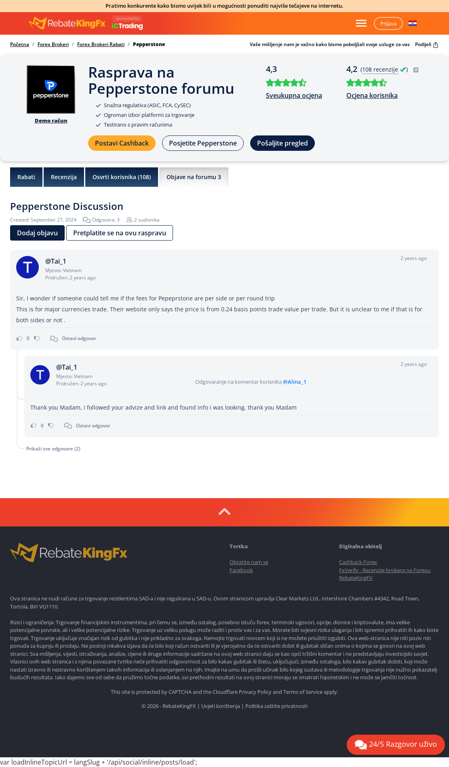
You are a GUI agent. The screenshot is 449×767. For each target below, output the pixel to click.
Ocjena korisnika (372, 95)
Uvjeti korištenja (220, 706)
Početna (19, 44)
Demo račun (51, 120)
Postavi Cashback (122, 143)
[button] (413, 23)
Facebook (241, 570)
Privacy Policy (255, 691)
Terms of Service (303, 691)
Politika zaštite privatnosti (276, 706)
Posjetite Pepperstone (203, 143)
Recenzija (64, 177)
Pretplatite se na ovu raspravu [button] (119, 232)
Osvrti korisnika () (122, 177)
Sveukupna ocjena (294, 95)
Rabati (26, 177)
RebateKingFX (356, 577)
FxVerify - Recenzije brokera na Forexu (384, 570)
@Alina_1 (294, 381)
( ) (389, 69)
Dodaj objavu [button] (37, 232)
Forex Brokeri (53, 44)
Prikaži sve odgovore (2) (53, 448)
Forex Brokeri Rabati (100, 44)
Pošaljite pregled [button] (282, 143)
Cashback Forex (358, 562)
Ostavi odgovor (79, 338)
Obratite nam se (249, 562)
